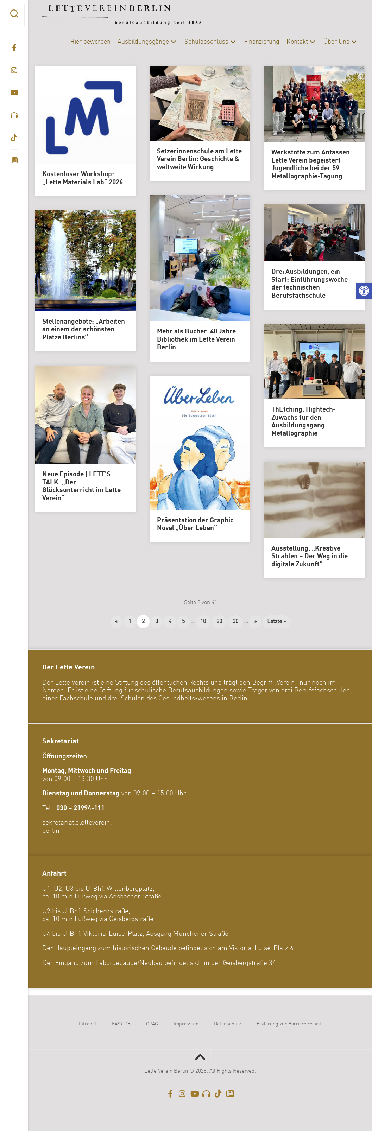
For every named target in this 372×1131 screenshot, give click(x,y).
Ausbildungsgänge (143, 42)
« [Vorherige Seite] (116, 621)
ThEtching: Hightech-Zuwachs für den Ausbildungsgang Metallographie (303, 422)
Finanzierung (261, 42)
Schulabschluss (206, 42)
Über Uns (336, 42)
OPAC (152, 1024)
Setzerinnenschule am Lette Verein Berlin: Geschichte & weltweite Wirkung (199, 159)
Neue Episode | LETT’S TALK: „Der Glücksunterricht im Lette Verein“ (81, 486)
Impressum (186, 1024)
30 (235, 621)
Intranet (87, 1024)
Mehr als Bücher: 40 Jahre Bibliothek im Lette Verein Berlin (196, 340)
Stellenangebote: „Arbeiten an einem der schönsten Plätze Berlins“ (83, 330)
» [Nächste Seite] (255, 621)
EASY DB (121, 1024)
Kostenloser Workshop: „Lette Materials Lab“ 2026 (82, 178)
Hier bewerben (90, 42)
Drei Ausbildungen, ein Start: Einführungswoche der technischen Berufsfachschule (309, 284)
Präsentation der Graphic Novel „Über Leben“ (195, 524)
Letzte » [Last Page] (276, 621)
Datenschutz (227, 1024)
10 (203, 621)
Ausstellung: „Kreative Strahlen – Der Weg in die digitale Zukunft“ (309, 557)
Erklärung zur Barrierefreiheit (289, 1024)
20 (219, 621)
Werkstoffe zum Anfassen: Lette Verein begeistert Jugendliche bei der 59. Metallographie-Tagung (311, 165)
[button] (364, 291)
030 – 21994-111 (80, 808)
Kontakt (297, 42)
